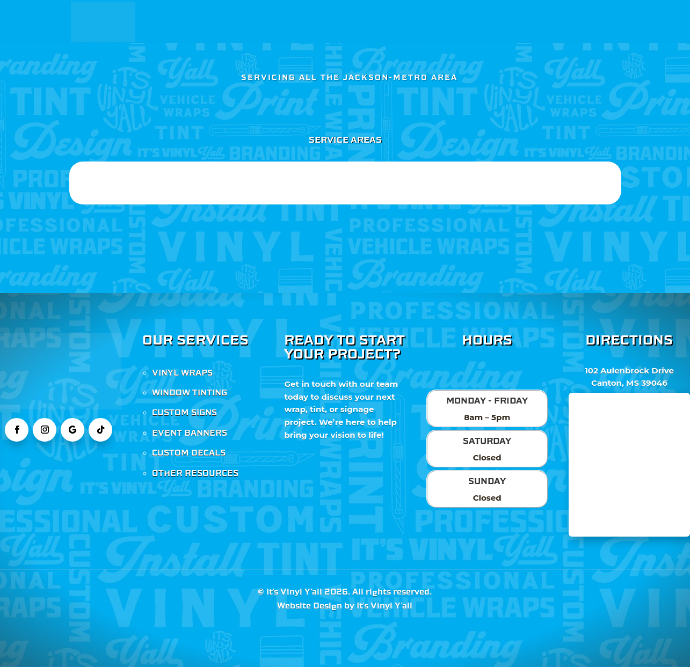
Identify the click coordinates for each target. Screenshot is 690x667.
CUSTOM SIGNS (184, 412)
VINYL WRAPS (182, 373)
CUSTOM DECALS (189, 453)
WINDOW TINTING (189, 393)
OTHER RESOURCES (195, 473)
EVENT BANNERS (189, 433)
